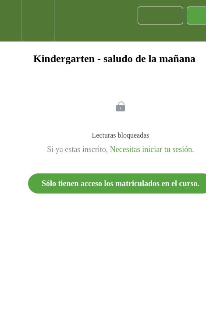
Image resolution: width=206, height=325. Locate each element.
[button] (10, 20)
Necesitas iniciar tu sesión (151, 149)
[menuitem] (37, 20)
